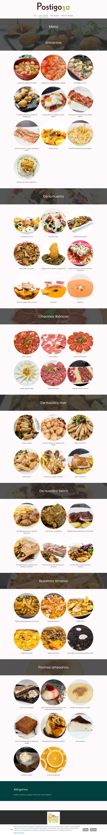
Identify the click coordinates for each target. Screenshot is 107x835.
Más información (19, 833)
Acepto (85, 830)
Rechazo (93, 830)
